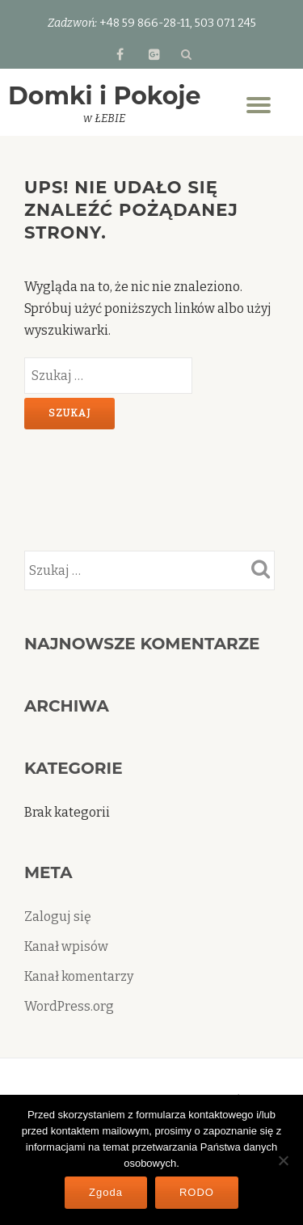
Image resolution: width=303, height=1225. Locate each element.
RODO (196, 1192)
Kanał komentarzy (78, 976)
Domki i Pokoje (104, 96)
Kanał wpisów (66, 946)
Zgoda (106, 1192)
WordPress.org (69, 1006)
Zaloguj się (57, 916)
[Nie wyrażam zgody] (283, 1160)
